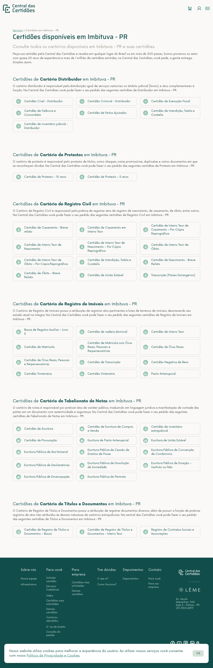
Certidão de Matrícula (35, 347)
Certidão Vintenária (97, 373)
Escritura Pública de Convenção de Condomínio (168, 452)
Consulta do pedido (53, 633)
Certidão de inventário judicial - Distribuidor (42, 126)
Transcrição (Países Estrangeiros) (169, 275)
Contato (154, 570)
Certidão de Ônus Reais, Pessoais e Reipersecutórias (42, 362)
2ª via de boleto (55, 626)
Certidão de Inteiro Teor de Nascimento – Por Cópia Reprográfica (102, 247)
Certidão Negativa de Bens (165, 362)
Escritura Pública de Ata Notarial (42, 452)
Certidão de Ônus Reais (163, 347)
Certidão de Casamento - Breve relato (42, 229)
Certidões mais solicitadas (55, 602)
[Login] (199, 8)
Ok (198, 653)
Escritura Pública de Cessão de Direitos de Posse (104, 452)
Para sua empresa (153, 585)
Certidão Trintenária (34, 373)
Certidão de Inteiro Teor (163, 332)
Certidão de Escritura (34, 428)
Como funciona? (107, 584)
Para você (54, 570)
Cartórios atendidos (52, 619)
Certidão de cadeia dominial (103, 332)
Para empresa (78, 572)
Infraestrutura (28, 584)
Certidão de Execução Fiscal (166, 101)
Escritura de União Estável (164, 440)
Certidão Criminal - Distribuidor (105, 101)
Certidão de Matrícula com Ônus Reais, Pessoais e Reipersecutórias (106, 347)
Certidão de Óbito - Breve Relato (38, 275)
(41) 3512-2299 (184, 608)
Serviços (18, 30)
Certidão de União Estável (101, 275)
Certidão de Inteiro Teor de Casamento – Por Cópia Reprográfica (165, 229)
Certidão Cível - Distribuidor (39, 101)
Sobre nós (28, 570)
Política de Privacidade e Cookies (53, 656)
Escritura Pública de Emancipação (43, 476)
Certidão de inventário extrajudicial (162, 428)
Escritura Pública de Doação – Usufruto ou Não (167, 465)
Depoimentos (133, 570)
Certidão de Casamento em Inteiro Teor (103, 229)
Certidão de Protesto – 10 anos (41, 177)
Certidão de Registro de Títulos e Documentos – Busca (42, 531)
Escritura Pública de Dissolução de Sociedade (104, 465)
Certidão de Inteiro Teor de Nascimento (38, 247)
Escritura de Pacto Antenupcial (104, 440)
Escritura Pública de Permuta (103, 476)
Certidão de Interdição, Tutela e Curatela (169, 113)
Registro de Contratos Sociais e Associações (168, 531)
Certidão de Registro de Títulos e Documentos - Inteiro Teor (106, 531)
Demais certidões (51, 611)
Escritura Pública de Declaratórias (43, 465)
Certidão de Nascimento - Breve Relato (169, 262)
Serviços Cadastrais (52, 588)
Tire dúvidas (106, 570)
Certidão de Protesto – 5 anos (104, 177)
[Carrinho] (189, 8)
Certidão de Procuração (36, 440)
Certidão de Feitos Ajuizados (103, 113)
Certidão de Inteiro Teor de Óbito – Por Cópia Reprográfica (42, 262)
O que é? (102, 578)
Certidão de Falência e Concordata (36, 113)
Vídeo (49, 595)
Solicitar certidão (51, 579)
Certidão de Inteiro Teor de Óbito (165, 247)
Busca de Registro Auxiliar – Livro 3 (42, 331)
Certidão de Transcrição (100, 362)
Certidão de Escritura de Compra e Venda (106, 428)
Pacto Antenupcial (159, 373)
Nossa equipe (29, 578)
